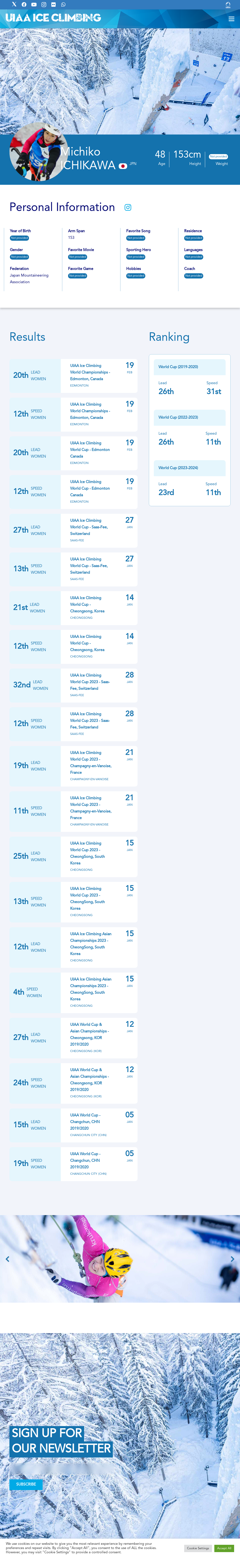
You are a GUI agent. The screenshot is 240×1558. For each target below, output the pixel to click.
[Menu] (231, 19)
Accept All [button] (224, 1548)
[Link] (228, 4)
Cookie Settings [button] (198, 1548)
